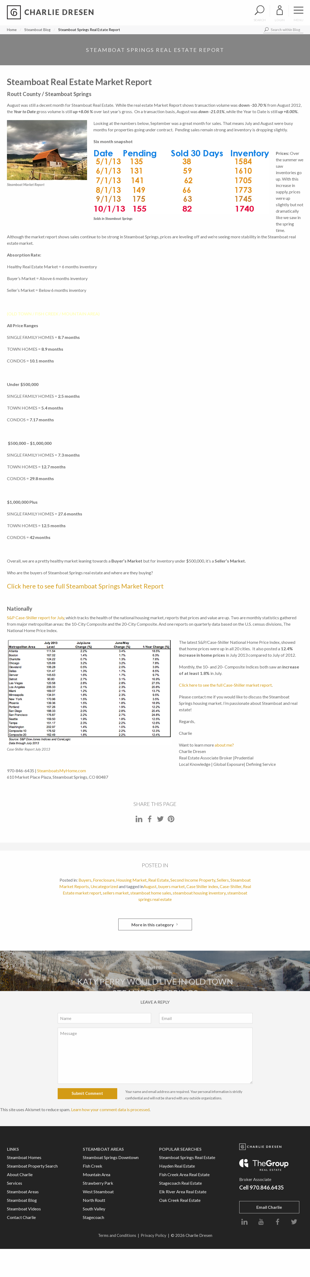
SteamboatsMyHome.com (61, 770)
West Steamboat (98, 1191)
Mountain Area (96, 1174)
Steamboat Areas (23, 1191)
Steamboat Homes (24, 1157)
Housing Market (131, 879)
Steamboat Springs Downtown (111, 1157)
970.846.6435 (267, 1187)
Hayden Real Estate (177, 1165)
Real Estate (158, 879)
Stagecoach (93, 1217)
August (149, 886)
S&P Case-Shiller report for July (35, 617)
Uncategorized (104, 886)
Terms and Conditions (117, 1235)
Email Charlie (269, 1207)
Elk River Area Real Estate (182, 1191)
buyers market (171, 886)
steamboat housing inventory (199, 892)
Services (14, 1183)
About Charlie (20, 1174)
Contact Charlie (21, 1217)
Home (12, 30)
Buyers (85, 879)
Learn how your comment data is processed (110, 1109)
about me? (224, 744)
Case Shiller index (202, 886)
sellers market (116, 892)
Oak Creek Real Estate (180, 1200)
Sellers (223, 879)
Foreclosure (104, 879)
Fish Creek (92, 1165)
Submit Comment (87, 1093)
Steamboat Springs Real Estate (187, 1157)
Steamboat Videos (24, 1208)
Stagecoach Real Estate (180, 1183)
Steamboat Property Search (32, 1165)
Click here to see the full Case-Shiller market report (225, 684)
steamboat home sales (150, 892)
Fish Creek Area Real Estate (184, 1174)
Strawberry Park (98, 1183)
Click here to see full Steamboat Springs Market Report (85, 586)
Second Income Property (192, 879)
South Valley (94, 1208)
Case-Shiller (230, 886)
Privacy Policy (153, 1235)
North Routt (94, 1200)
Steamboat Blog (37, 30)
